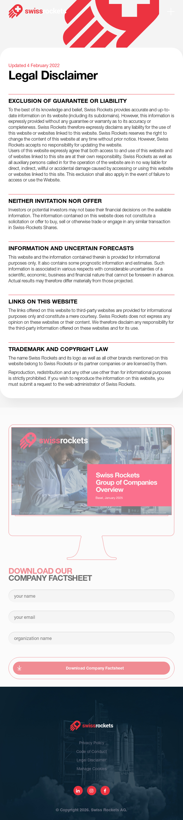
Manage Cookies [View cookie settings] (92, 768)
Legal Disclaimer (91, 760)
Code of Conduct (91, 751)
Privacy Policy (91, 742)
